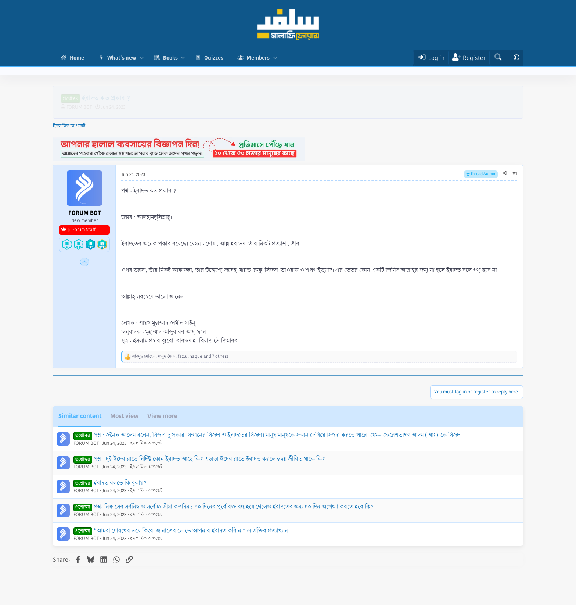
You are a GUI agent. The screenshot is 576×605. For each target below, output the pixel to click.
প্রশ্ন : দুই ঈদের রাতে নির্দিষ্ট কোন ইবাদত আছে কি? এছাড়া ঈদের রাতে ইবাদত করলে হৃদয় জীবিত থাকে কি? (209, 459)
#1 (514, 173)
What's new (121, 58)
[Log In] (430, 58)
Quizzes (213, 58)
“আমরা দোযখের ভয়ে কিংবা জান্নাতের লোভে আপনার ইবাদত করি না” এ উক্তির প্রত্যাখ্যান (191, 530)
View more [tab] (162, 416)
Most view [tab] (124, 416)
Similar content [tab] (79, 416)
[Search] (498, 58)
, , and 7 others (180, 356)
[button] (141, 57)
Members (258, 58)
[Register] (469, 58)
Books (170, 58)
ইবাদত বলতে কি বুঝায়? (120, 483)
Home (77, 58)
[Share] (505, 173)
